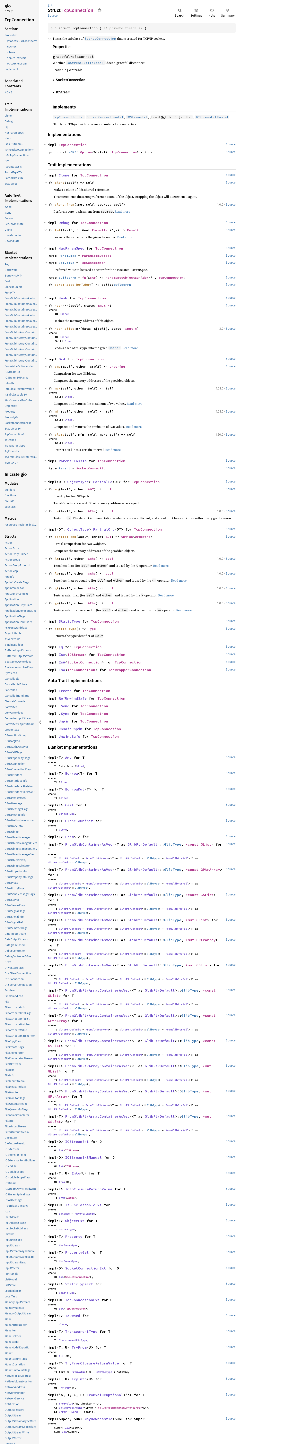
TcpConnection (73, 144)
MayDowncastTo (98, 1419)
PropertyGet (77, 1252)
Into (76, 1173)
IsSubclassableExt (83, 1205)
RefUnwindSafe (73, 698)
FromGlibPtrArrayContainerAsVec (97, 990)
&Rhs (92, 511)
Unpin (64, 721)
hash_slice (64, 328)
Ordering (117, 366)
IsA (62, 654)
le (57, 573)
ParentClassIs (73, 461)
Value (70, 1198)
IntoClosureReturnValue (88, 1189)
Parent (64, 468)
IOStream (75, 654)
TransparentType (81, 1331)
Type (92, 629)
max (58, 388)
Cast (69, 805)
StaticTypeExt (79, 1284)
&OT (91, 489)
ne (57, 511)
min (58, 411)
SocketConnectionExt (85, 1268)
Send (65, 706)
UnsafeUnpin (70, 729)
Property (73, 1236)
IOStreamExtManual (83, 1157)
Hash (63, 298)
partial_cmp (65, 537)
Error (63, 1412)
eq (57, 489)
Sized (68, 341)
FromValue (78, 1372)
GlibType (172, 844)
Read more (122, 211)
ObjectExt (74, 1220)
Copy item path (99, 10)
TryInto (79, 1379)
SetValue (66, 263)
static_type (65, 629)
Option (86, 152)
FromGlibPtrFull (177, 858)
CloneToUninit (79, 821)
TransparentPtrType (73, 1340)
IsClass (64, 1213)
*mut (191, 920)
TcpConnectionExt (82, 1300)
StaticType (69, 621)
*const (193, 844)
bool (107, 489)
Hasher (64, 314)
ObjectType (78, 482)
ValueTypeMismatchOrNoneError (120, 1407)
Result (133, 230)
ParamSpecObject (96, 256)
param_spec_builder (72, 284)
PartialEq (102, 482)
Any (68, 757)
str (93, 277)
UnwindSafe (69, 736)
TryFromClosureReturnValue (92, 1363)
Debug (64, 222)
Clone (64, 175)
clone (60, 182)
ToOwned (72, 1315)
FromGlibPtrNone (97, 858)
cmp (58, 366)
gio (50, 5)
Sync (65, 713)
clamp (60, 434)
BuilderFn (67, 277)
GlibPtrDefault (142, 844)
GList (206, 844)
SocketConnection (92, 468)
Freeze (65, 690)
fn (84, 277)
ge (57, 603)
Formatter (100, 230)
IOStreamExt (77, 1141)
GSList (207, 895)
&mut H (103, 305)
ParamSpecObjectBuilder (127, 277)
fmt (58, 230)
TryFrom (79, 1347)
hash (59, 305)
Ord (62, 359)
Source (53, 15)
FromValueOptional (105, 1395)
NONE (72, 152)
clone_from (64, 204)
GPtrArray (210, 869)
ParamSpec (67, 256)
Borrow (71, 773)
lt (57, 558)
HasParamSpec (71, 248)
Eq (61, 647)
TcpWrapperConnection (129, 670)
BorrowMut (74, 789)
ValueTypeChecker (71, 1407)
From (69, 836)
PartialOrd (104, 529)
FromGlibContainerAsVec (88, 844)
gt (57, 588)
